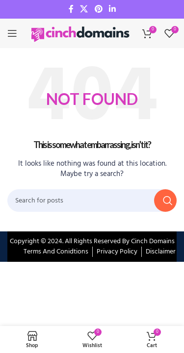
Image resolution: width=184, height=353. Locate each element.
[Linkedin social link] (112, 9)
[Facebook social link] (71, 9)
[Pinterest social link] (98, 9)
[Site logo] (80, 33)
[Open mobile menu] (12, 33)
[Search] (92, 200)
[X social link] (84, 9)
